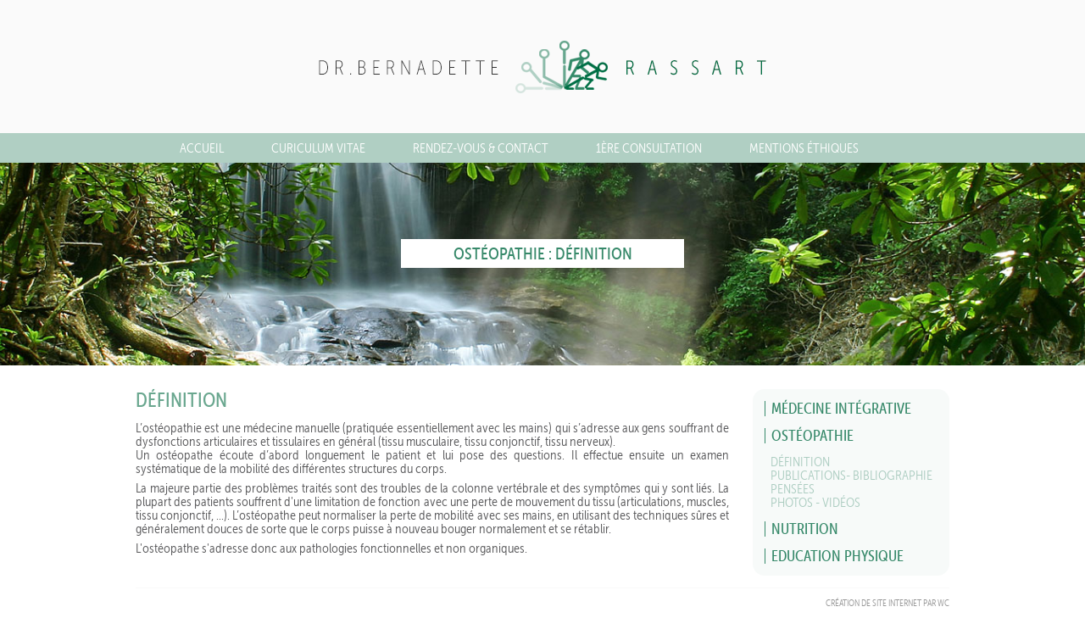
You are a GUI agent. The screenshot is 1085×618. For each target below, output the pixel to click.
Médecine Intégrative (841, 408)
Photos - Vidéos (815, 502)
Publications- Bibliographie (851, 475)
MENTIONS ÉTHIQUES (804, 148)
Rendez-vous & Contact (480, 148)
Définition (800, 462)
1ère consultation (649, 148)
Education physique (837, 556)
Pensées (793, 489)
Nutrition (804, 528)
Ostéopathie (812, 435)
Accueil (202, 148)
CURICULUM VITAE (318, 148)
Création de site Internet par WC (887, 603)
